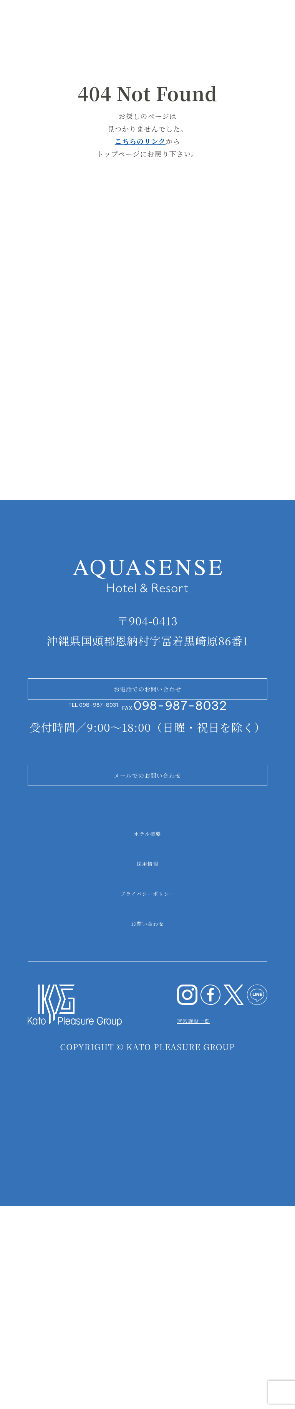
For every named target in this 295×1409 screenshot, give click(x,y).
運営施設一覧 (214, 1217)
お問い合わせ (147, 1121)
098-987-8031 (98, 872)
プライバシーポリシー (147, 1091)
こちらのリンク (140, 141)
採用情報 (147, 1061)
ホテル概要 (147, 1031)
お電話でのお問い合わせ (147, 837)
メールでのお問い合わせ (147, 961)
